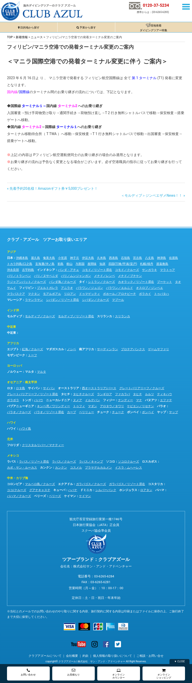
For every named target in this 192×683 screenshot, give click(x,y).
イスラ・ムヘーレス (128, 467)
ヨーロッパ (14, 365)
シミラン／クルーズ (101, 282)
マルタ (29, 371)
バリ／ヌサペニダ (46, 276)
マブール (118, 300)
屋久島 (35, 258)
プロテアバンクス (133, 349)
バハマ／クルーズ (19, 496)
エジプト (13, 349)
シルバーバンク (105, 490)
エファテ (166, 400)
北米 (10, 439)
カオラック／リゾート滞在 (136, 282)
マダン (92, 406)
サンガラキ (149, 270)
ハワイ (11, 422)
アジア (11, 252)
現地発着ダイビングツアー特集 (153, 28)
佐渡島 (173, 258)
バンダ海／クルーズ (62, 282)
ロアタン (146, 490)
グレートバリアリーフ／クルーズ (141, 388)
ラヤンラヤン (34, 300)
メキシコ (13, 455)
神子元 (74, 258)
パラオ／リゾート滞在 (49, 412)
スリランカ (104, 316)
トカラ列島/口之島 (19, 264)
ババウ (38, 400)
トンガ (26, 400)
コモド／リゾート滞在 (97, 270)
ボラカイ (145, 294)
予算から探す (88, 27)
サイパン (34, 388)
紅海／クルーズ (32, 349)
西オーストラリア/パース (99, 388)
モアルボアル (52, 294)
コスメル (76, 467)
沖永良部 (13, 270)
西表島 (113, 258)
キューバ (59, 490)
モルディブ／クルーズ (40, 316)
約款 (85, 656)
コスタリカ (155, 484)
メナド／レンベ (104, 276)
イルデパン (92, 400)
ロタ (10, 388)
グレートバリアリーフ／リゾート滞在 (32, 394)
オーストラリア (68, 388)
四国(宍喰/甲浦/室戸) (122, 264)
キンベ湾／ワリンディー (53, 406)
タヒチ (65, 394)
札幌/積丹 (146, 264)
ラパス (11, 461)
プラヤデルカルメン (98, 467)
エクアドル (65, 484)
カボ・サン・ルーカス (22, 467)
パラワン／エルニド (119, 288)
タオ (178, 282)
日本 (10, 258)
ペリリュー (86, 412)
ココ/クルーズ (16, 490)
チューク (103, 412)
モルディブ (14, 316)
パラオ (161, 406)
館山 (69, 264)
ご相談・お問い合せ (150, 656)
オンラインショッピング (163, 673)
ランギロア (104, 394)
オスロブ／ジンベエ (149, 288)
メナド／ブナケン (130, 276)
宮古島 (137, 258)
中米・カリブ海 (17, 478)
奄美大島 (49, 258)
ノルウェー (14, 371)
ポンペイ (133, 412)
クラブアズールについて (45, 656)
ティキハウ (164, 394)
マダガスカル (55, 349)
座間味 (92, 264)
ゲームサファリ (158, 349)
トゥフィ (79, 406)
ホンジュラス (128, 490)
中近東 (11, 327)
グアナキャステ (39, 490)
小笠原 (62, 258)
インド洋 (13, 310)
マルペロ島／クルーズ (40, 484)
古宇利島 (28, 270)
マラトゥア (167, 270)
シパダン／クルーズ (95, 300)
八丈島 (149, 258)
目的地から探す (30, 27)
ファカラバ (122, 394)
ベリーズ (40, 496)
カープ (71, 412)
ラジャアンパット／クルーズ (26, 282)
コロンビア (14, 484)
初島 (61, 264)
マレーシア (14, 300)
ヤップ (161, 412)
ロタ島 (20, 388)
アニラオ (67, 288)
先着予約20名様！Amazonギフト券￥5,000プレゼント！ (53, 188)
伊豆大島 (88, 258)
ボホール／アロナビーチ (119, 294)
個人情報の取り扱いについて (112, 656)
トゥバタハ (161, 294)
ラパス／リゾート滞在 (34, 461)
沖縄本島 (22, 258)
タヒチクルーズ (83, 394)
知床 (103, 264)
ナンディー (125, 400)
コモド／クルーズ (127, 270)
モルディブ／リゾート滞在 (76, 316)
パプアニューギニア (20, 406)
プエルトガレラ (47, 288)
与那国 (80, 264)
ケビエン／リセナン (140, 406)
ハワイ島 (25, 428)
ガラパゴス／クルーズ (91, 484)
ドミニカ (86, 490)
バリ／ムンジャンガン (76, 276)
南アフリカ (86, 349)
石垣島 (125, 258)
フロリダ (13, 445)
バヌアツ (151, 400)
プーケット (164, 282)
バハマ (159, 490)
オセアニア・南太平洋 (22, 382)
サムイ (11, 288)
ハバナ (72, 490)
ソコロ (110, 461)
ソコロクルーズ (128, 461)
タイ (82, 282)
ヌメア (77, 400)
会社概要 (72, 656)
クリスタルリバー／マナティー (43, 445)
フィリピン (26, 288)
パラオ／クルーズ (19, 412)
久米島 (101, 258)
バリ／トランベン (19, 276)
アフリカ (13, 343)
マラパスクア (16, 294)
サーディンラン (107, 349)
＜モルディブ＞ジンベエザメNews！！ (151, 195)
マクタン (34, 294)
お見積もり (73, 672)
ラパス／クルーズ (64, 461)
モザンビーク (16, 355)
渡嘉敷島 (162, 264)
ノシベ (71, 349)
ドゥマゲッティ (89, 294)
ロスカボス (149, 461)
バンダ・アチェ (68, 270)
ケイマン (70, 496)
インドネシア (46, 270)
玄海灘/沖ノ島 (44, 264)
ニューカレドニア (58, 400)
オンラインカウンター (118, 673)
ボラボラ (13, 400)
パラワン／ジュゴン (89, 288)
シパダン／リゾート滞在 (62, 300)
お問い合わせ (28, 672)
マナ (139, 400)
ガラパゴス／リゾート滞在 (127, 484)
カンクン (46, 467)
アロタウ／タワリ (112, 406)
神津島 (161, 258)
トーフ (32, 355)
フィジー (109, 400)
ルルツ (149, 394)
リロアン (70, 294)
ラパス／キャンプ (91, 461)
